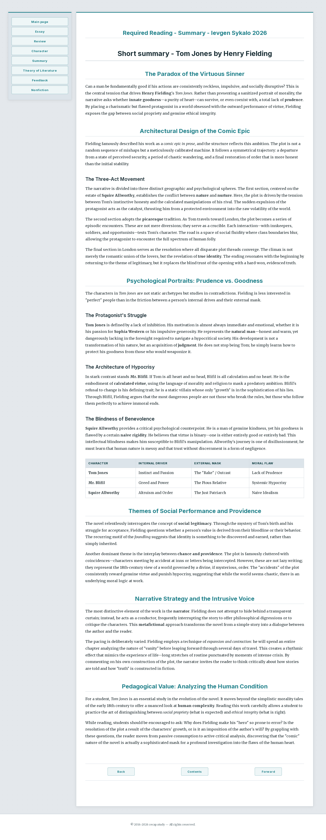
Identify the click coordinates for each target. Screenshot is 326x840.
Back (121, 771)
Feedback (40, 80)
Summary (40, 61)
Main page (39, 22)
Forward (268, 771)
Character (39, 51)
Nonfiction (40, 90)
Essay (40, 31)
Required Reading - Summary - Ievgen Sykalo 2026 (195, 32)
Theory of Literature (40, 70)
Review (40, 41)
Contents (194, 771)
